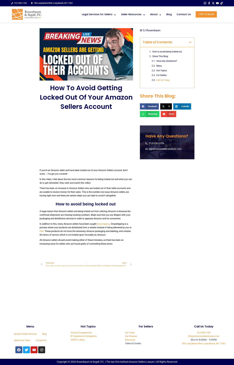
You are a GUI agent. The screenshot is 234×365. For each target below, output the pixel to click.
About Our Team (22, 340)
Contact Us (184, 14)
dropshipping (103, 224)
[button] (190, 42)
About (155, 14)
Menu (159, 66)
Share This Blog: (160, 56)
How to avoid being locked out (167, 51)
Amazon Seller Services (25, 334)
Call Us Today (163, 80)
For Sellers (161, 75)
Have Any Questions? (166, 61)
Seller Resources (133, 14)
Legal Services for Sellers (99, 14)
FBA (42, 231)
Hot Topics (161, 70)
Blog (169, 14)
